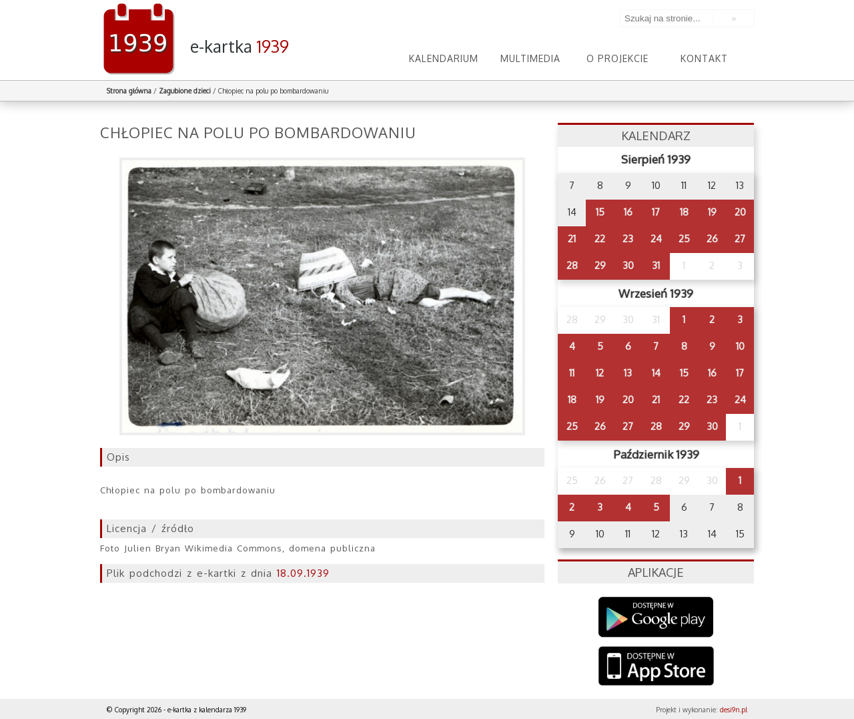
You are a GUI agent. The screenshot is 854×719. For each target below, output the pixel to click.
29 (600, 265)
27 (740, 238)
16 (628, 212)
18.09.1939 (303, 573)
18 (684, 212)
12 (600, 373)
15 (600, 212)
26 (712, 238)
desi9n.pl (733, 710)
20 (740, 212)
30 (628, 265)
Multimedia (530, 58)
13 (628, 373)
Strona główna (129, 91)
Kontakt (704, 58)
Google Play (656, 617)
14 (656, 373)
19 (712, 212)
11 (571, 373)
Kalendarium (443, 58)
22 (599, 238)
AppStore (656, 667)
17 (656, 212)
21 (572, 238)
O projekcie (617, 58)
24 (656, 238)
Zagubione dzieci (185, 91)
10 (740, 346)
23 (627, 238)
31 (656, 265)
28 (572, 265)
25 (684, 238)
